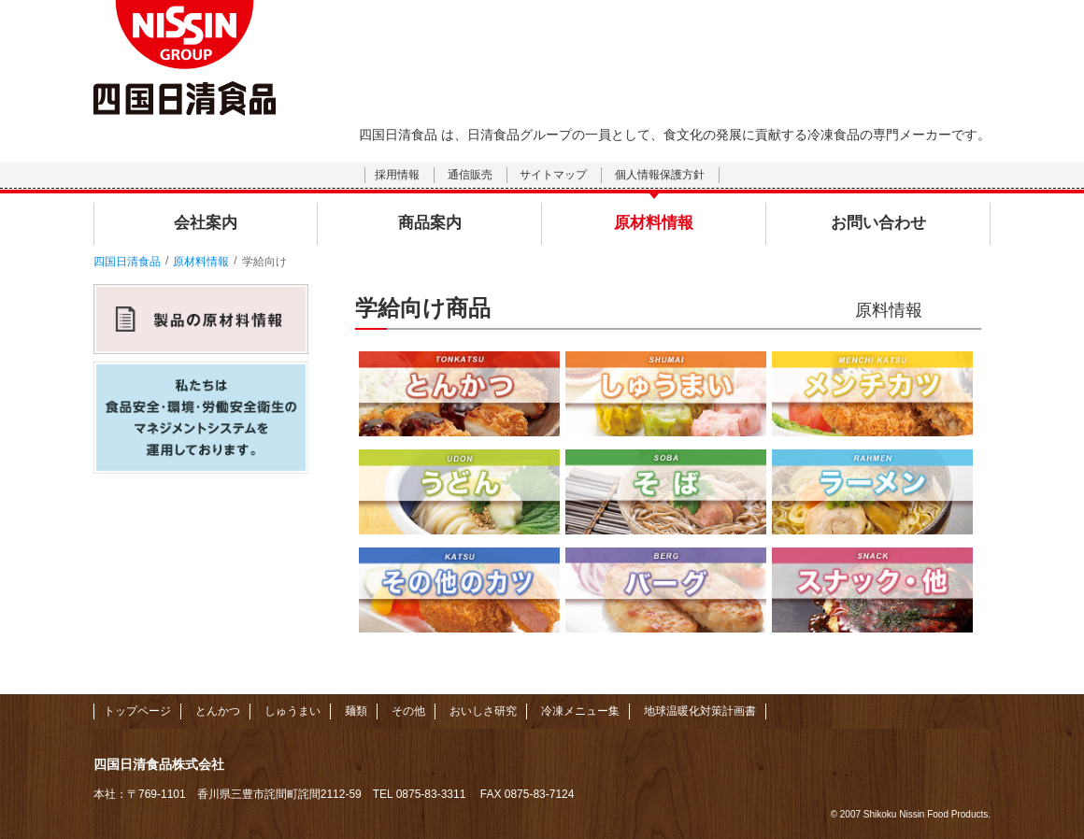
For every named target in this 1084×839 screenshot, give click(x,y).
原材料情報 (201, 261)
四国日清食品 (127, 261)
